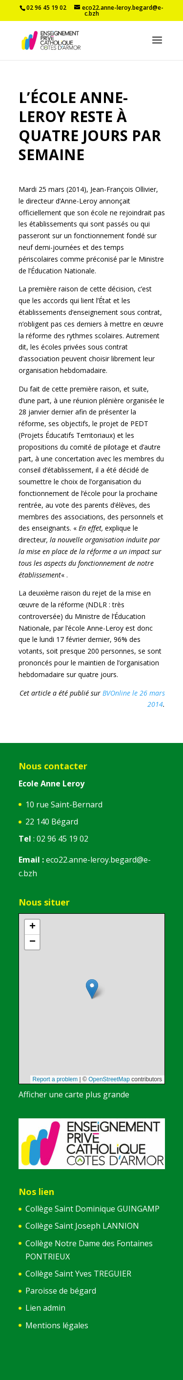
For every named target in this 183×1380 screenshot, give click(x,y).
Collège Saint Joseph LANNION (82, 1225)
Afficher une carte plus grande (74, 1094)
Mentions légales (56, 1325)
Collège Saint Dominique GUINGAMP (92, 1208)
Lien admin (45, 1307)
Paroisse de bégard (60, 1290)
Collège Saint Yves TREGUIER (78, 1273)
